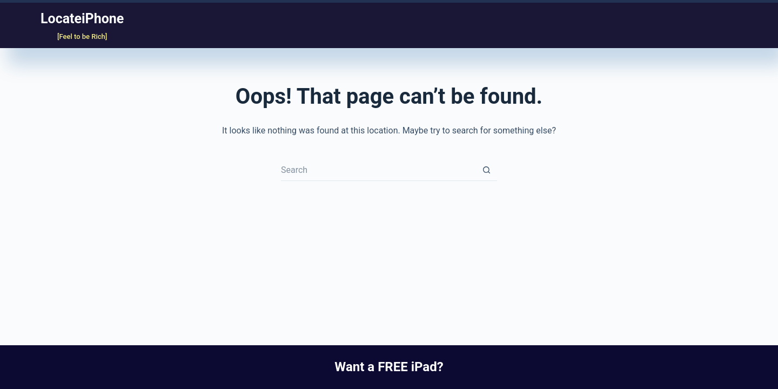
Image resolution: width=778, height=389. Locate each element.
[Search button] (486, 170)
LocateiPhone (82, 18)
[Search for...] (378, 170)
